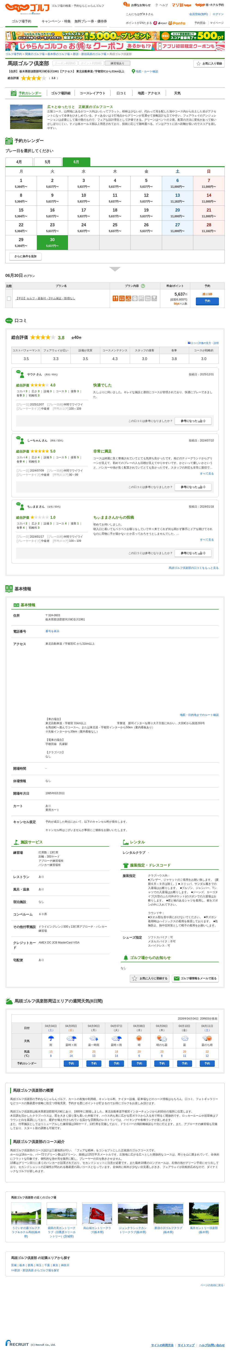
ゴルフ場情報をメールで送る (195, 978)
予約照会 (200, 23)
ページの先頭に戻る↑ (212, 1285)
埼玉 (39, 1265)
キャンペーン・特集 (56, 21)
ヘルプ (164, 5)
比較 (9, 286)
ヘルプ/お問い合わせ (212, 1345)
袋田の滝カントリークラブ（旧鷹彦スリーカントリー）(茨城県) (62, 1232)
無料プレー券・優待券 (91, 21)
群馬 (30, 1265)
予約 (207, 301)
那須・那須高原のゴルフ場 (89, 54)
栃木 (22, 1265)
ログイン (218, 14)
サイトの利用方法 (162, 1345)
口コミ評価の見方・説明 (205, 343)
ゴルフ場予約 (21, 21)
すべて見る (207, 473)
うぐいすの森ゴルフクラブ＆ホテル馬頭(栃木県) (26, 1232)
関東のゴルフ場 (35, 54)
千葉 (47, 1265)
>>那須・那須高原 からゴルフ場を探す (35, 1270)
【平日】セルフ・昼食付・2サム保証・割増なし (45, 298)
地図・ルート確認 (147, 71)
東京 (55, 1265)
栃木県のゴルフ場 (59, 54)
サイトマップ (186, 1345)
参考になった (193, 421)
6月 (76, 162)
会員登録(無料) (198, 14)
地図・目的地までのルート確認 (199, 715)
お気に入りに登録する (149, 978)
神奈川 (65, 1265)
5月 (48, 162)
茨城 (14, 1265)
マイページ (217, 23)
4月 (19, 162)
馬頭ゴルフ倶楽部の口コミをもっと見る (194, 568)
